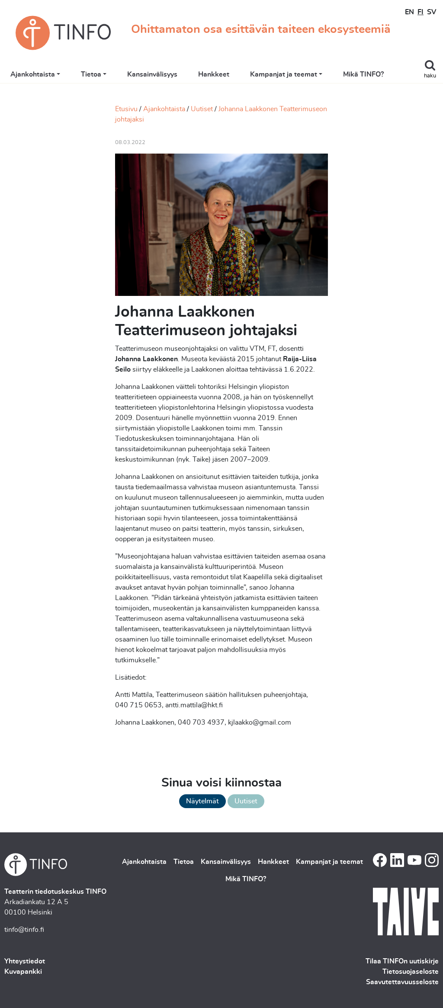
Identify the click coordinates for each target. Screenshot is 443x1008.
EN (409, 12)
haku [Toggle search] (430, 76)
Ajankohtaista (32, 74)
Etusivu (126, 109)
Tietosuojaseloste (410, 971)
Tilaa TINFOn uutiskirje (402, 961)
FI (420, 12)
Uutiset (202, 109)
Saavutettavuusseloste (402, 982)
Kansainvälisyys (152, 74)
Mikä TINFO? (363, 74)
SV (431, 12)
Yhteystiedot (24, 961)
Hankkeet (213, 74)
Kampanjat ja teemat (283, 74)
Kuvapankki (23, 971)
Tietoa (91, 74)
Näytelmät (202, 801)
